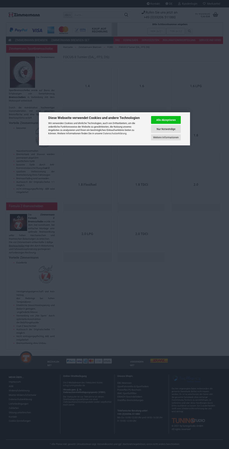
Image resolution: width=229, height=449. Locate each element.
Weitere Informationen (166, 137)
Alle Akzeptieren (166, 119)
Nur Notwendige (166, 129)
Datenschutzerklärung (114, 133)
